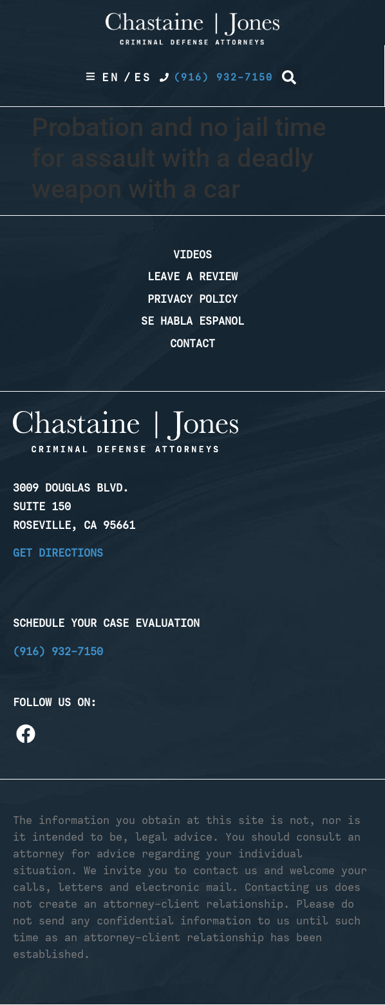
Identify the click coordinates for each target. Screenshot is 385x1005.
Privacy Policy (192, 299)
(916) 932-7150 (58, 651)
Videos (192, 254)
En (111, 77)
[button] (289, 77)
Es (143, 77)
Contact (192, 343)
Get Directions (58, 553)
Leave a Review (192, 276)
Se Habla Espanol (192, 321)
